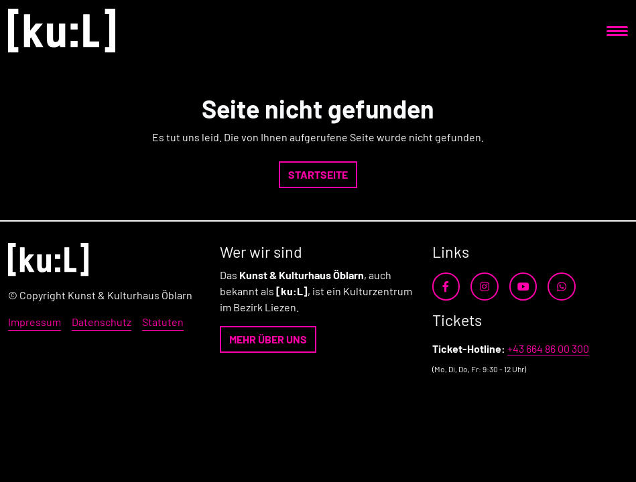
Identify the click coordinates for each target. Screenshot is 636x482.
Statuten (163, 321)
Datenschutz (101, 321)
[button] (318, 174)
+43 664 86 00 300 (548, 348)
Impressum (34, 321)
